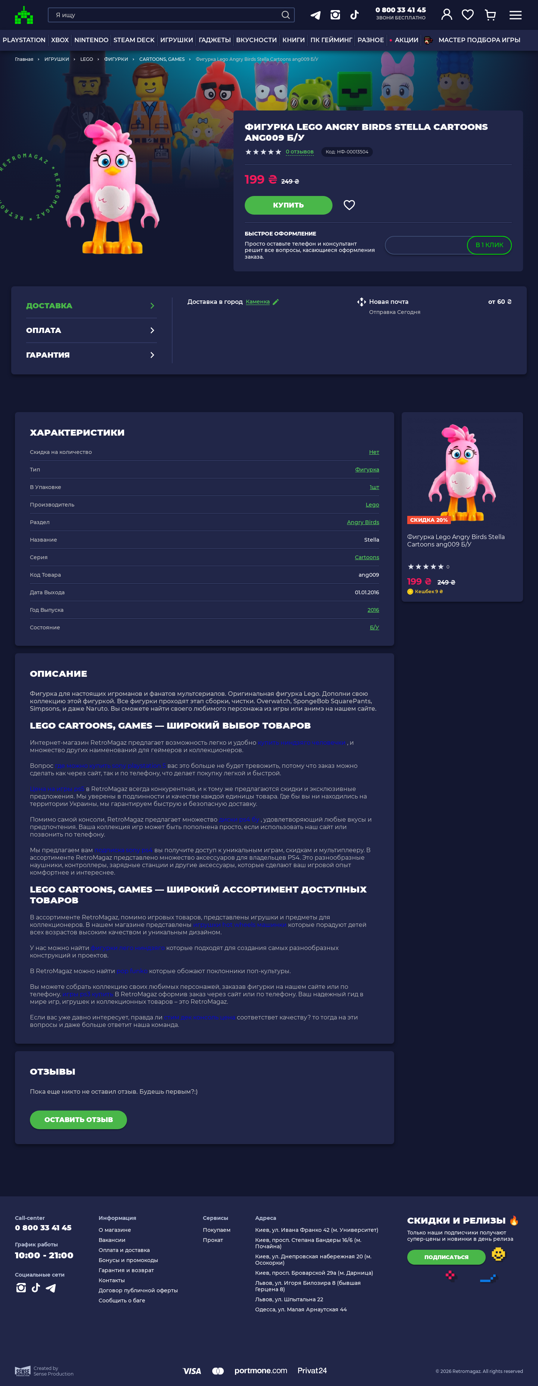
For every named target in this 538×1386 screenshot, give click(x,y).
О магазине (122, 1230)
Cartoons (367, 557)
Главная (24, 59)
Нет (374, 452)
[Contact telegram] (52, 1293)
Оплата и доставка (131, 1250)
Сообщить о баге (129, 1301)
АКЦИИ (404, 40)
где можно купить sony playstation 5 (110, 765)
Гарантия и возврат (133, 1270)
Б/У (374, 627)
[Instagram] (22, 1293)
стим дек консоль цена (199, 1017)
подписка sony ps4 (124, 850)
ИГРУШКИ (176, 40)
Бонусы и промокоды (135, 1260)
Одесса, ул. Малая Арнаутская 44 (303, 1309)
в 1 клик (489, 245)
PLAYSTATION (24, 40)
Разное (371, 40)
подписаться (446, 1257)
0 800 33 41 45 (400, 10)
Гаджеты (215, 40)
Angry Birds (363, 522)
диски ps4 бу (239, 819)
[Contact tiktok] (37, 1293)
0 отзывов (300, 151)
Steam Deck (134, 40)
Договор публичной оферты (145, 1290)
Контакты (119, 1280)
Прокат (218, 1240)
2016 (373, 610)
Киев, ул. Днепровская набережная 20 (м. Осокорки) (316, 1259)
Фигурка (367, 469)
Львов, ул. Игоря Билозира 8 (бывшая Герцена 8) (311, 1286)
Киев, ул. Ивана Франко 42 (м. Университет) (319, 1230)
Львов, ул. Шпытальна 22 (292, 1299)
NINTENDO (91, 40)
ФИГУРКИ (116, 59)
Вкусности (256, 40)
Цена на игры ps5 (57, 788)
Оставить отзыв (78, 1120)
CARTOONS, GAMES (162, 59)
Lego (372, 504)
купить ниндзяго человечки (302, 742)
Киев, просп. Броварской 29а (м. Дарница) (317, 1273)
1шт (374, 487)
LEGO (86, 59)
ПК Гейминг (331, 40)
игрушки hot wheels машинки (240, 924)
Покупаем (221, 1230)
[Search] (286, 14)
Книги (293, 40)
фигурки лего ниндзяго (128, 947)
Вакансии (119, 1240)
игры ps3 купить (87, 994)
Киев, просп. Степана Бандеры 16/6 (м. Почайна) (311, 1243)
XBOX (60, 40)
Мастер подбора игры (472, 40)
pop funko (132, 971)
